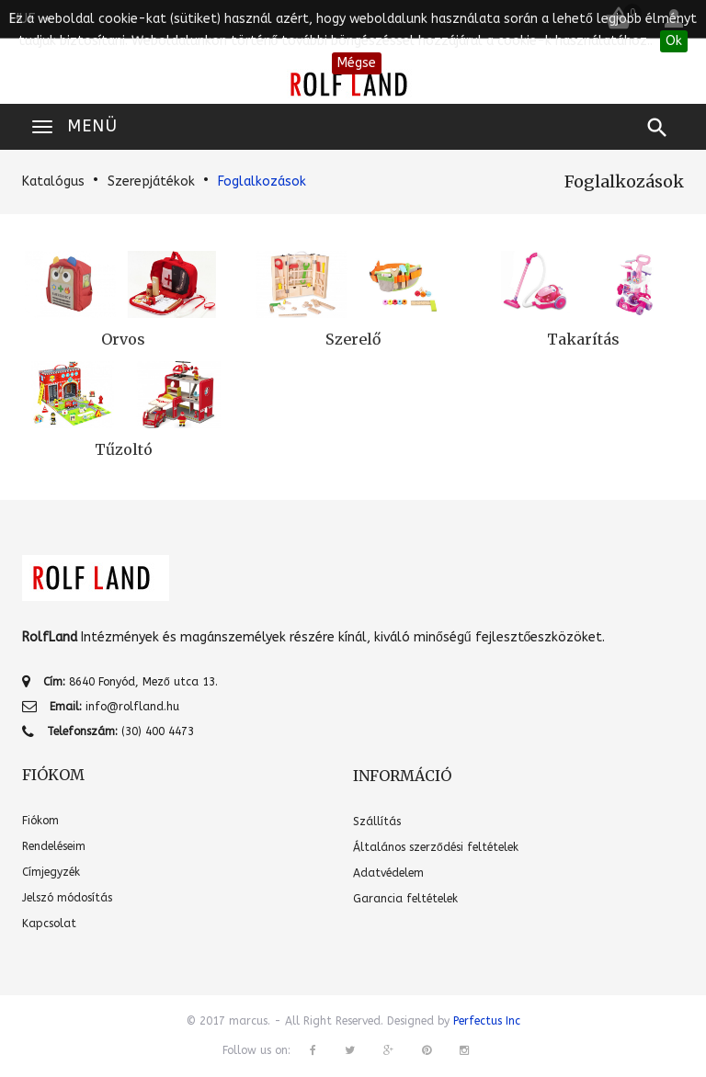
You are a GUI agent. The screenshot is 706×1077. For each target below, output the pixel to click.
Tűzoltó (124, 449)
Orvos (123, 339)
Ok (674, 41)
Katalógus (53, 181)
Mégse (356, 63)
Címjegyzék (51, 872)
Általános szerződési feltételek (435, 847)
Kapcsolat (49, 923)
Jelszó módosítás (67, 897)
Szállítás (377, 821)
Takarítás (583, 339)
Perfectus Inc (486, 1021)
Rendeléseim (53, 846)
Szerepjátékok (151, 181)
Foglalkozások (262, 181)
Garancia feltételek (405, 898)
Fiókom (40, 820)
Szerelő (353, 339)
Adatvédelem (388, 873)
